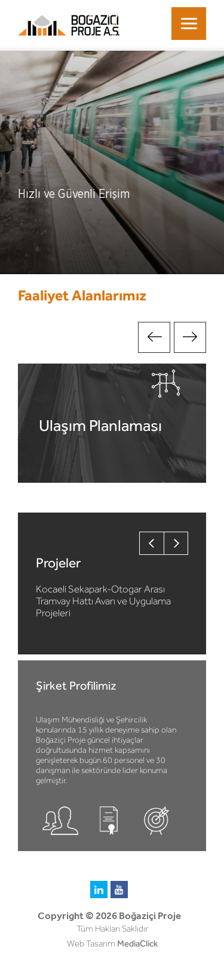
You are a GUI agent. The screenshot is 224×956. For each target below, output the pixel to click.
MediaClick (137, 943)
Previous (154, 337)
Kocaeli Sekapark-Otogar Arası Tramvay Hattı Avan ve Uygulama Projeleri (103, 601)
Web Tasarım (91, 943)
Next (190, 337)
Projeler (58, 562)
